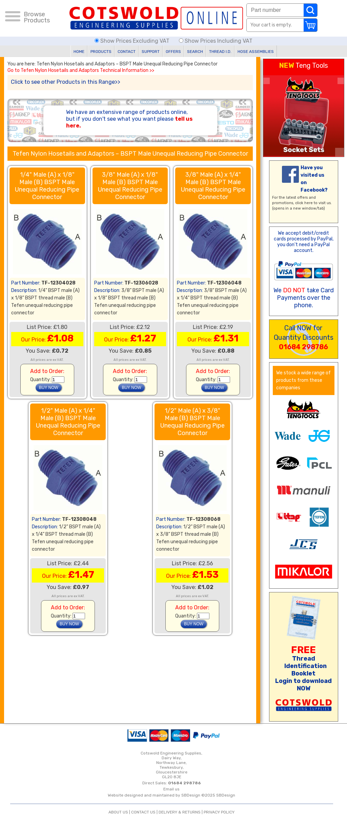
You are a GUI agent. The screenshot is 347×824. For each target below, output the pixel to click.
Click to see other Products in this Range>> (65, 82)
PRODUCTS (100, 51)
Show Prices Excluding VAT (133, 41)
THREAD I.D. (220, 51)
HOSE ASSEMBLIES (256, 51)
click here (304, 203)
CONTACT (127, 51)
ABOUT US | (119, 812)
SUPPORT (151, 51)
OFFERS (173, 51)
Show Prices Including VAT (215, 41)
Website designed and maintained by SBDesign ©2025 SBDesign (171, 795)
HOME (79, 51)
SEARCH (195, 51)
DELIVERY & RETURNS (180, 812)
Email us (171, 789)
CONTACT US (143, 812)
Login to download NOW (303, 684)
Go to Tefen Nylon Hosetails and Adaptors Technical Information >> (80, 70)
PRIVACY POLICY (219, 812)
